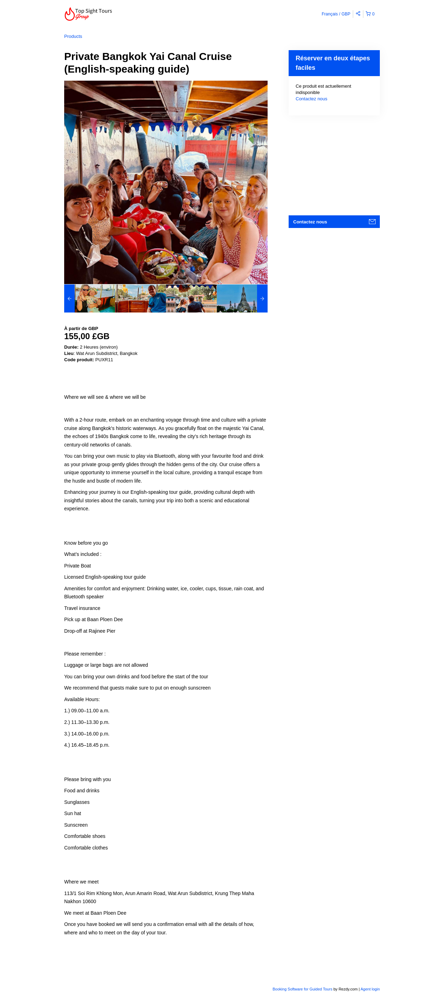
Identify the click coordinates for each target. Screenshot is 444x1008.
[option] (89, 298)
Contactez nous (311, 98)
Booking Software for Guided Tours (303, 989)
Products (73, 36)
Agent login (370, 989)
